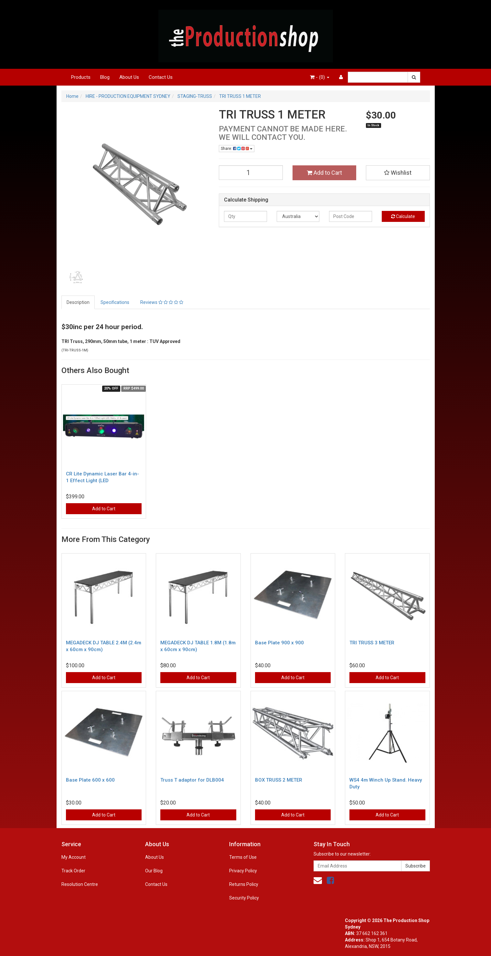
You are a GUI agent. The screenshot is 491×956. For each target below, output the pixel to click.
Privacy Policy (243, 870)
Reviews (161, 302)
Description (78, 302)
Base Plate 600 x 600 (90, 780)
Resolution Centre (79, 884)
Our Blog (154, 870)
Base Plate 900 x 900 (279, 643)
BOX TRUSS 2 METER (278, 780)
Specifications (115, 302)
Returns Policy (243, 884)
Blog (105, 77)
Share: (236, 148)
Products (81, 77)
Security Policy (244, 897)
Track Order (73, 870)
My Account (73, 857)
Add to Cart (324, 172)
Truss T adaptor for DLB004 (192, 780)
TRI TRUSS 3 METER (371, 643)
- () (319, 77)
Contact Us (161, 77)
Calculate (403, 216)
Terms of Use (243, 857)
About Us (129, 77)
